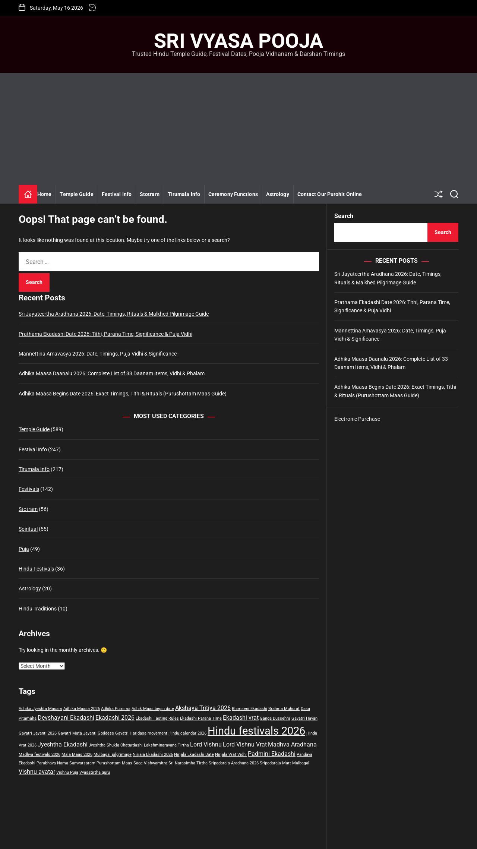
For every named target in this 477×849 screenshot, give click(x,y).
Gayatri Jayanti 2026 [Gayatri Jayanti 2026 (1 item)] (38, 733)
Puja (24, 549)
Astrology (277, 194)
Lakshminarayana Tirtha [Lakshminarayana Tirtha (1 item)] (166, 745)
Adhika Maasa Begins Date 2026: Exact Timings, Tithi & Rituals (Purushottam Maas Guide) (123, 394)
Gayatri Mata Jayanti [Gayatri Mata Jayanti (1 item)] (77, 733)
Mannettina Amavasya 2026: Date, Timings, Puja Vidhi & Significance (98, 354)
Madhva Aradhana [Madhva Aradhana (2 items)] (292, 744)
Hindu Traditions (38, 609)
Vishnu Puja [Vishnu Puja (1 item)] (67, 772)
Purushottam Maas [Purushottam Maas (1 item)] (114, 763)
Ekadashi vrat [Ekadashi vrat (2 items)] (241, 717)
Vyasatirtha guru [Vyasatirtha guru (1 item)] (94, 772)
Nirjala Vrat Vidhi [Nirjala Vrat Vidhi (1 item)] (231, 754)
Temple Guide (76, 194)
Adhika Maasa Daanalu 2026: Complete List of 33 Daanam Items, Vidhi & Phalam (112, 373)
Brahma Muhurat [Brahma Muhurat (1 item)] (284, 708)
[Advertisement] (238, 129)
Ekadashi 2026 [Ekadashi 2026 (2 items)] (115, 717)
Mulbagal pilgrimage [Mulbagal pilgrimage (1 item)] (113, 754)
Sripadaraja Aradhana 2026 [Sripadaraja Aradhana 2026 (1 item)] (234, 763)
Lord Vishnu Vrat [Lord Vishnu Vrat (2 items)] (245, 744)
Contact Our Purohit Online (329, 194)
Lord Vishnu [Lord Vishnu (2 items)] (206, 744)
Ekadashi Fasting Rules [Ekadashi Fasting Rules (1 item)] (157, 718)
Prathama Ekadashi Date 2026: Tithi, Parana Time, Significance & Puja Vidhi (105, 334)
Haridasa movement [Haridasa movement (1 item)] (148, 733)
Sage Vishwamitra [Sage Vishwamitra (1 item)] (150, 763)
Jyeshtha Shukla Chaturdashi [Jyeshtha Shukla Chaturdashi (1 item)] (116, 745)
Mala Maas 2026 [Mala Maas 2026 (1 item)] (76, 754)
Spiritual (28, 529)
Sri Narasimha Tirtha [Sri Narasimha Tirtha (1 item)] (188, 763)
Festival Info (117, 194)
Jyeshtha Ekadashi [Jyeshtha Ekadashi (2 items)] (63, 744)
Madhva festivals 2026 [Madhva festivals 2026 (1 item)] (39, 754)
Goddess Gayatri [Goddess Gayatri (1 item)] (113, 733)
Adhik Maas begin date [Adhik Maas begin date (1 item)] (153, 708)
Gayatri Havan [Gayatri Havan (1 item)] (304, 718)
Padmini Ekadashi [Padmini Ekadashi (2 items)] (272, 753)
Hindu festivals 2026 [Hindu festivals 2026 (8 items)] (256, 731)
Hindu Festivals (36, 569)
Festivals (29, 489)
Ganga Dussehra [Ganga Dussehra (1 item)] (275, 718)
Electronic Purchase (357, 419)
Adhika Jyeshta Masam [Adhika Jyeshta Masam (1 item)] (40, 708)
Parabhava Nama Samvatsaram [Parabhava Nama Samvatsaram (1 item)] (66, 763)
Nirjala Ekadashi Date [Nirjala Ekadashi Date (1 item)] (194, 754)
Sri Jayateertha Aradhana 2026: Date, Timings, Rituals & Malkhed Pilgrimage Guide (114, 314)
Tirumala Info (184, 194)
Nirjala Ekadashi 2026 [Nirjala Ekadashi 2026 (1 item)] (153, 754)
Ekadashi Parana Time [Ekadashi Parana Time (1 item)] (201, 718)
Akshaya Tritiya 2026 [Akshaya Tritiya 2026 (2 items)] (203, 707)
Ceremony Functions (233, 194)
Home (44, 194)
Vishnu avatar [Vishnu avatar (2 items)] (37, 771)
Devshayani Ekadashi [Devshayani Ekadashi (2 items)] (66, 717)
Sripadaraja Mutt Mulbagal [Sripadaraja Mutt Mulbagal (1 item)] (284, 763)
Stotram (149, 194)
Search (343, 216)
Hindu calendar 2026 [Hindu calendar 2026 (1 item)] (187, 733)
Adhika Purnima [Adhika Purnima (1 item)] (115, 708)
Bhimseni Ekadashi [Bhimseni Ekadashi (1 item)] (249, 708)
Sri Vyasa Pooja (238, 41)
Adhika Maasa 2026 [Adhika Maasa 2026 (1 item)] (81, 708)
